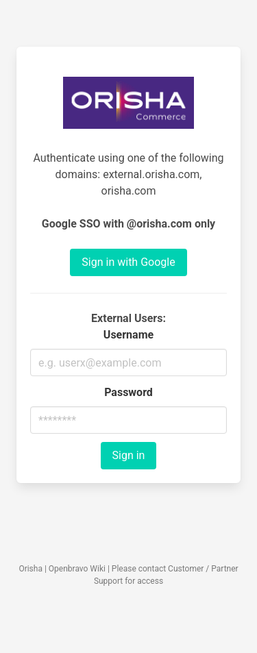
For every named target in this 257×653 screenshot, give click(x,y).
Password (128, 392)
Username (128, 334)
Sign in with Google (128, 262)
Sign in (128, 455)
